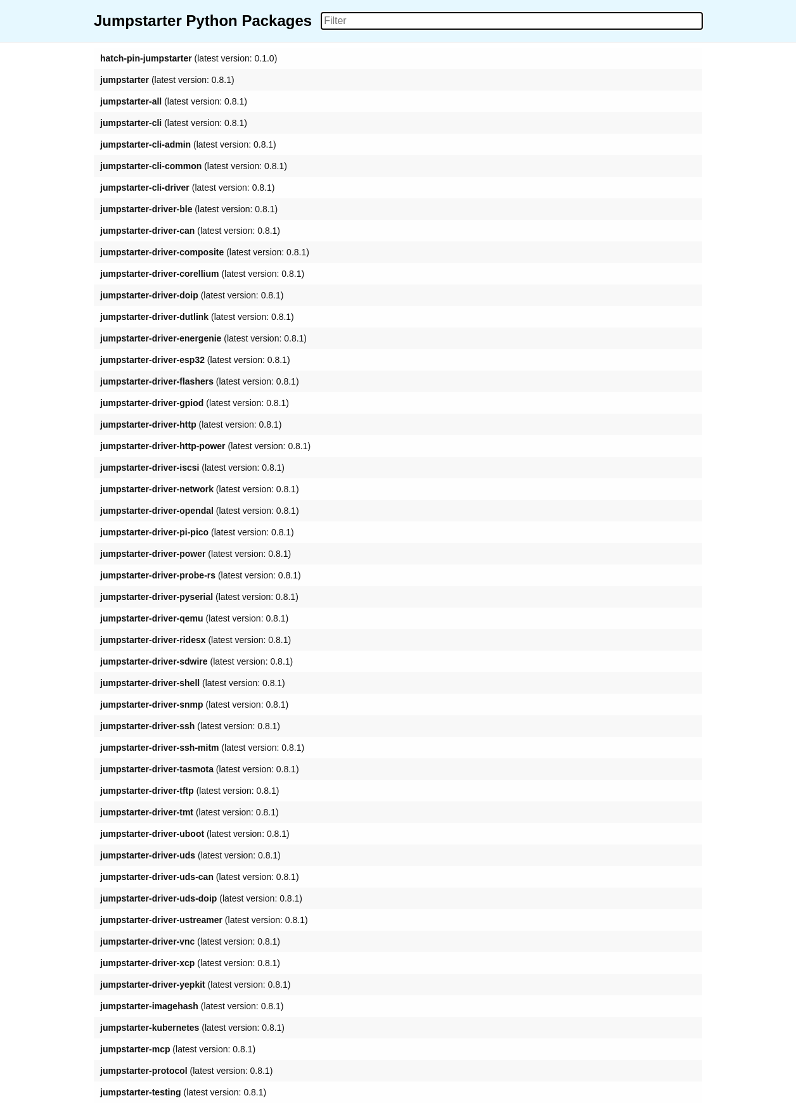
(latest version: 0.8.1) (167, 80)
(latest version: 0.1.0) (188, 58)
